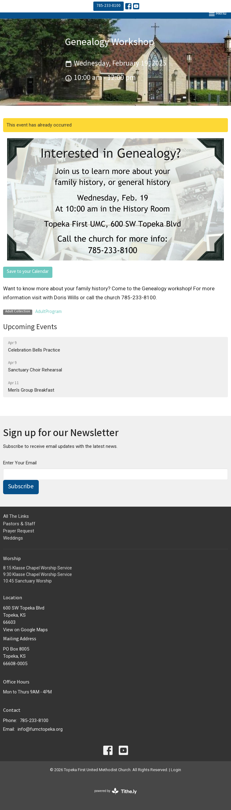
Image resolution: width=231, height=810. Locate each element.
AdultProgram (48, 312)
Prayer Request (18, 531)
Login (176, 769)
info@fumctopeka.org (40, 729)
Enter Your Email (20, 463)
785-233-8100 (108, 6)
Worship (12, 559)
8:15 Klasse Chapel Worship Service (37, 567)
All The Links (16, 516)
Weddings (13, 538)
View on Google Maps (25, 630)
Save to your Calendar (28, 272)
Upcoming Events (30, 327)
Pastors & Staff (19, 524)
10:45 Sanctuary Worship (27, 580)
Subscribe (21, 486)
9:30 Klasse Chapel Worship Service (37, 574)
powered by (115, 791)
